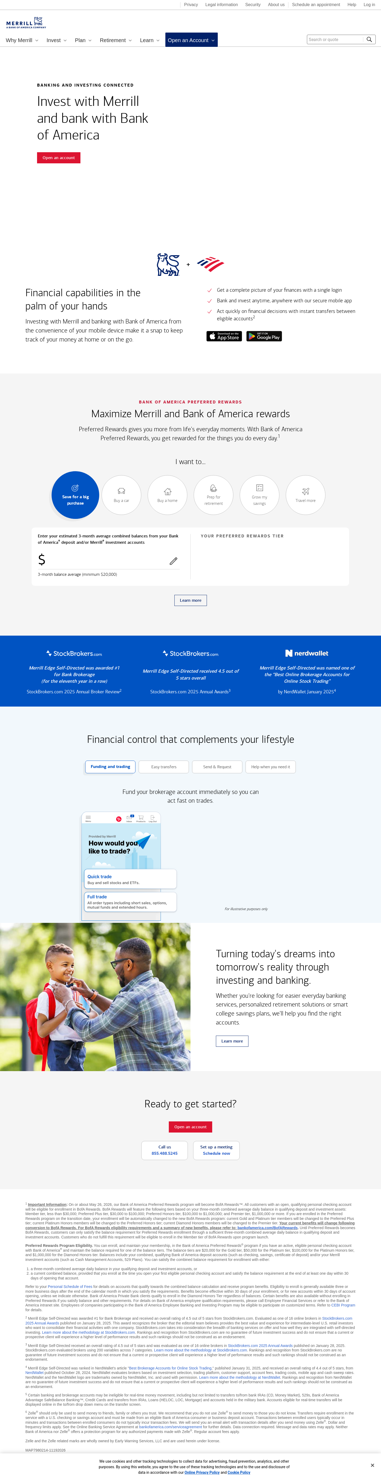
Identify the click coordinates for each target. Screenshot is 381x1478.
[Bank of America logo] (155, 5)
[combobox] (341, 39)
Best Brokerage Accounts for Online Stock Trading (170, 1368)
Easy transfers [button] (157, 767)
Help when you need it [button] (268, 767)
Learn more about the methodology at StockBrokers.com (88, 1332)
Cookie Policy (239, 1472)
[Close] (372, 1465)
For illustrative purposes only (246, 909)
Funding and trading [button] (107, 767)
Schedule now (216, 1153)
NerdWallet (34, 1373)
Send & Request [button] (212, 767)
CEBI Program (343, 1305)
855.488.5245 (165, 1153)
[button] (173, 561)
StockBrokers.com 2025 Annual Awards (260, 1346)
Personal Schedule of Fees (70, 1286)
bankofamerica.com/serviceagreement (170, 1427)
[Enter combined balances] (109, 560)
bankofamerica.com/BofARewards (268, 1228)
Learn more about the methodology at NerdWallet (239, 1377)
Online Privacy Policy (202, 1472)
